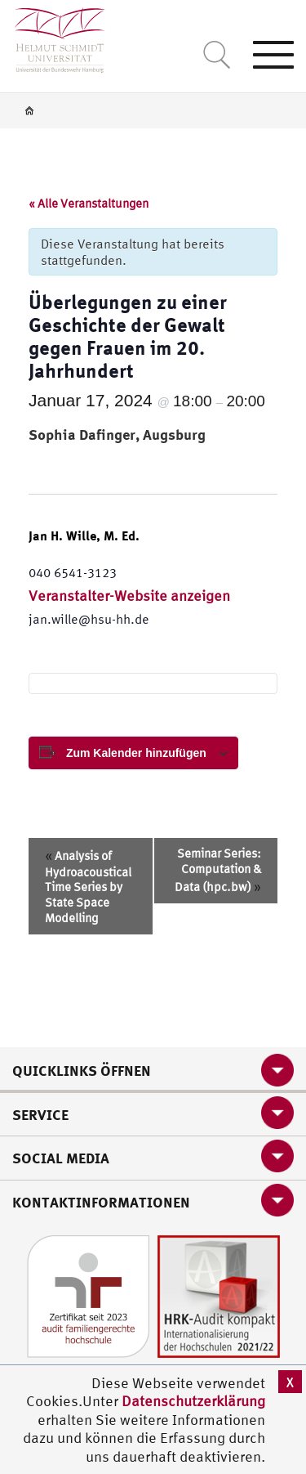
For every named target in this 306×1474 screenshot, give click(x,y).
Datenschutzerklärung (193, 1400)
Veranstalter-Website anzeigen (129, 595)
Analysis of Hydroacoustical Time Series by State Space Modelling (88, 885)
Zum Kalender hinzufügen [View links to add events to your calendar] (136, 752)
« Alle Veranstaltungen (89, 203)
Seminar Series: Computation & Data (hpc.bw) (218, 869)
